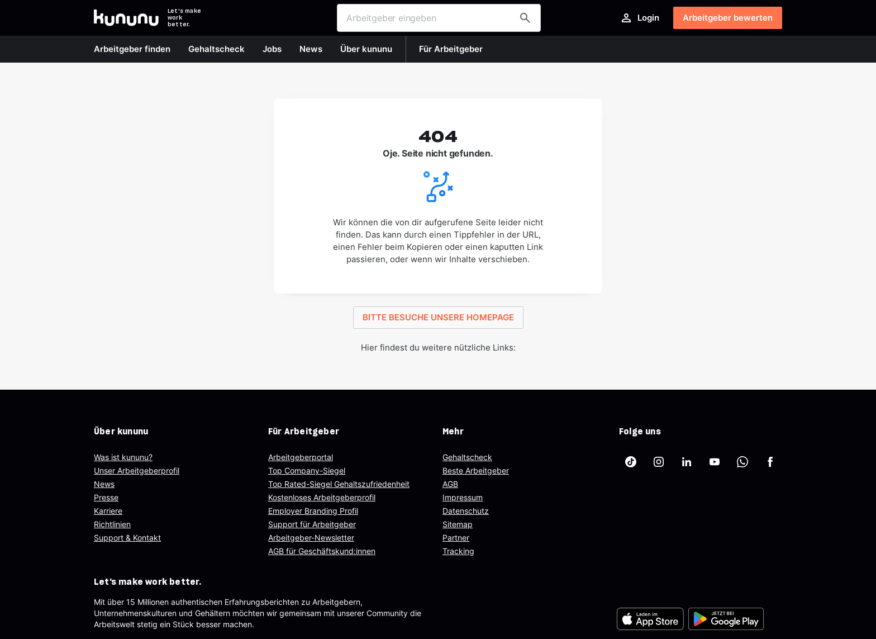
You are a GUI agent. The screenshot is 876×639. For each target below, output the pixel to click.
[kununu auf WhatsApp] (742, 462)
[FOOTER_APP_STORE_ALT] (650, 619)
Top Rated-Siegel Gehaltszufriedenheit (339, 484)
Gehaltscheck (467, 457)
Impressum (462, 497)
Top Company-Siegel (306, 470)
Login (639, 18)
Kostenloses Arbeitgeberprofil (321, 497)
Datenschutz (465, 510)
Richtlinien (112, 524)
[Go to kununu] (126, 18)
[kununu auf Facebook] (770, 462)
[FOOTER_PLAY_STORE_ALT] (726, 619)
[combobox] (439, 18)
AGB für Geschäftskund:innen (321, 551)
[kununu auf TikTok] (630, 462)
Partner (455, 537)
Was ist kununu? (123, 457)
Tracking (458, 551)
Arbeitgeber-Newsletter (311, 537)
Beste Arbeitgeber (475, 470)
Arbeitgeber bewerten (728, 17)
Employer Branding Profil (313, 510)
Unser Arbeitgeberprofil (136, 470)
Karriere (108, 510)
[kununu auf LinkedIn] (686, 462)
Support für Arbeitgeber (312, 524)
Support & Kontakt (127, 537)
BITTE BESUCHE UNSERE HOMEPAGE (438, 317)
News (104, 484)
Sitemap (457, 524)
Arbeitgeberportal (300, 457)
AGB (450, 484)
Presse (106, 497)
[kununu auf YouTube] (714, 462)
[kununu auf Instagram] (658, 462)
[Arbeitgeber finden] (525, 18)
